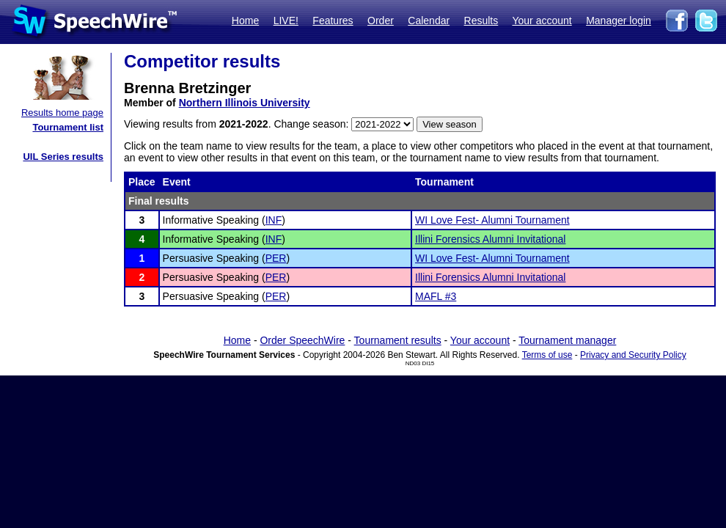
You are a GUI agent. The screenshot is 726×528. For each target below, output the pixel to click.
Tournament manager (567, 340)
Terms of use (547, 355)
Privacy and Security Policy (633, 355)
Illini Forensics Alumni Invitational (490, 239)
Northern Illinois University (244, 103)
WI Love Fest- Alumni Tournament (492, 220)
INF (273, 220)
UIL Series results (63, 156)
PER (276, 258)
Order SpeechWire (302, 340)
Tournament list (67, 127)
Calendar (429, 20)
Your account (541, 20)
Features (332, 20)
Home (245, 20)
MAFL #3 (435, 296)
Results (481, 20)
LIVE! (286, 20)
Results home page (62, 112)
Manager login (618, 20)
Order (380, 20)
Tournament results (397, 340)
